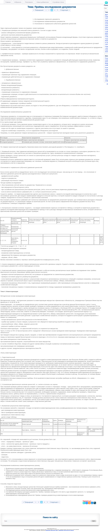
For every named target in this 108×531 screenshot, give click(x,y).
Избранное (17, 2)
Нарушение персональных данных (66, 530)
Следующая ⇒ (65, 10)
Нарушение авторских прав (52, 530)
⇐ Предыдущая (38, 10)
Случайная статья (58, 2)
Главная (8, 2)
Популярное (29, 2)
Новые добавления (43, 2)
